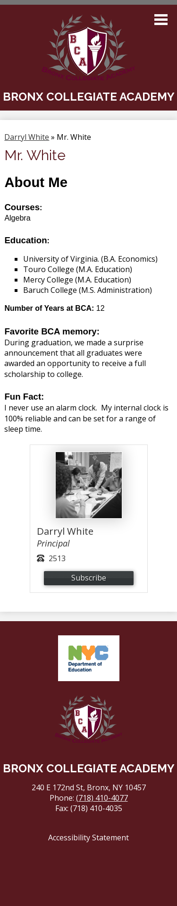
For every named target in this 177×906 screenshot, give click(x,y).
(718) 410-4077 (102, 798)
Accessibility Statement (88, 837)
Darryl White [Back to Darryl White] (26, 137)
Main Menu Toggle (161, 19)
